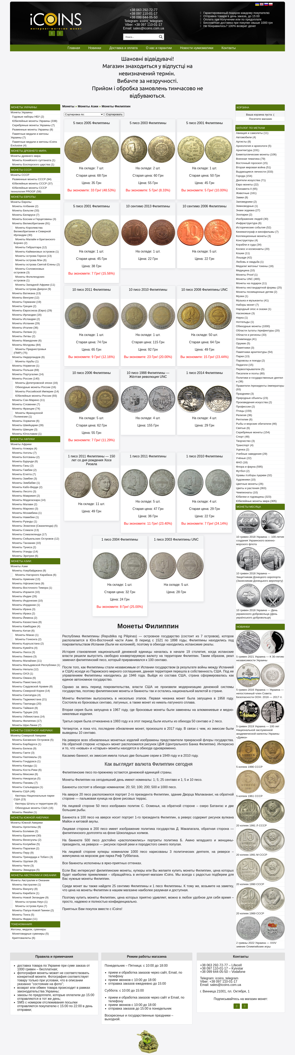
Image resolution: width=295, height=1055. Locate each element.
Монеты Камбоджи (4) (25, 626)
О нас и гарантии (159, 48)
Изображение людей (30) (252, 218)
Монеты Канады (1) (24, 765)
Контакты (228, 48)
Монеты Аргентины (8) (26, 826)
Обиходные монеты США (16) (33, 807)
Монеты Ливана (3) (24, 656)
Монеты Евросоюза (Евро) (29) (31, 310)
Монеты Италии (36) (24, 327)
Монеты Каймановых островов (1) (36, 251)
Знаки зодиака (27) (248, 210)
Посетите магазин (260, 118)
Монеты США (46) (23, 791)
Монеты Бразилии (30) (26, 835)
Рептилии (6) (244, 419)
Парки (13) (243, 356)
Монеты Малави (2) (24, 504)
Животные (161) (246, 193)
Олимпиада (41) (246, 339)
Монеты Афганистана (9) (27, 583)
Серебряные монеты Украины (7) (33, 125)
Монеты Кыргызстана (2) (27, 643)
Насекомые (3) (245, 313)
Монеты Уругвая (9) (24, 861)
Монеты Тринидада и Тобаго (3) (32, 857)
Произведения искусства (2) (254, 402)
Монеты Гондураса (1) (26, 761)
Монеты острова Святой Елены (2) (37, 264)
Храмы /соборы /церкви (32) (254, 475)
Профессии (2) (245, 406)
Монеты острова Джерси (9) (32, 289)
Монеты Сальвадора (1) (27, 787)
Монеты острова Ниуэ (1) (31, 901)
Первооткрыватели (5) (250, 369)
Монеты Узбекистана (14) (28, 716)
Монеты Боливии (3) (24, 831)
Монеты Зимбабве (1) (25, 482)
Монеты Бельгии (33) (25, 210)
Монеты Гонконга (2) (27, 639)
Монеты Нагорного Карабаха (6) (35, 574)
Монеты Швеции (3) (24, 429)
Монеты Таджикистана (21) (29, 699)
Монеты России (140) (25, 378)
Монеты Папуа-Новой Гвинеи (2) (32, 910)
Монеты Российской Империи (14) (36, 391)
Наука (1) (242, 317)
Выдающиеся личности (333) (254, 171)
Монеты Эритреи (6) (24, 555)
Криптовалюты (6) (23, 937)
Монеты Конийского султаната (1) (33, 160)
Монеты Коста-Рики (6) (26, 769)
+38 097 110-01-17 (144, 13)
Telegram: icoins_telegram (143, 21)
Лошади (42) (244, 257)
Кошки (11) (243, 253)
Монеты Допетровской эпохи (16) (36, 382)
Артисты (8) (243, 141)
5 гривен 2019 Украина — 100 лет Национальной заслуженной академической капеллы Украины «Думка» (257, 732)
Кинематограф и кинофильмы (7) (257, 231)
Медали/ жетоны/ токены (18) (254, 266)
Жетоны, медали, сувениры (28, 929)
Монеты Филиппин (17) (26, 720)
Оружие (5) (243, 343)
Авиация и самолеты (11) (252, 133)
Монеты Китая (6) (23, 630)
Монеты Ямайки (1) (24, 812)
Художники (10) (245, 479)
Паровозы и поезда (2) (250, 360)
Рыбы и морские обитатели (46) (256, 423)
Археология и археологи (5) (253, 145)
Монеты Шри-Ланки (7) (26, 725)
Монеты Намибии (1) (25, 517)
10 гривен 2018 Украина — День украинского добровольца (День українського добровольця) (257, 614)
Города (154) (244, 175)
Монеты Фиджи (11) (24, 918)
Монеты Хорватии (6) (25, 420)
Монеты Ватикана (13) (26, 293)
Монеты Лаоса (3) (23, 652)
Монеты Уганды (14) (24, 551)
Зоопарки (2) (244, 214)
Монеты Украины (22, 112)
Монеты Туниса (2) (23, 547)
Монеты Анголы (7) (24, 452)
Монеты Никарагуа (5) (26, 778)
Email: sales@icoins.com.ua (143, 28)
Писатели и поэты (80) (250, 373)
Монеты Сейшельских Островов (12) (35, 538)
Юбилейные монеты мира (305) (256, 501)
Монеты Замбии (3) (24, 478)
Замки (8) (242, 197)
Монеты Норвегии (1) (25, 365)
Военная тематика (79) (250, 158)
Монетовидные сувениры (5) (30, 933)
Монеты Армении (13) (25, 579)
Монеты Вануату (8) (24, 888)
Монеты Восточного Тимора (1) (31, 587)
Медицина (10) (245, 270)
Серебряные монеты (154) (253, 432)
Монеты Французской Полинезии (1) (28, 414)
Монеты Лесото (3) (23, 491)
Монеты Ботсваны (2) (25, 457)
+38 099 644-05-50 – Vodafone (222, 971)
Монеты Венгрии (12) (25, 297)
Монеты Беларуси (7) (25, 214)
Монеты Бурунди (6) (24, 461)
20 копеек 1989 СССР (250, 913)
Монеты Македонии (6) (26, 340)
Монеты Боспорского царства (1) (32, 164)
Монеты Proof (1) (247, 274)
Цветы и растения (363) (251, 488)
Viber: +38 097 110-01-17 (143, 24)
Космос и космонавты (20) (252, 248)
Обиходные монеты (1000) (253, 326)
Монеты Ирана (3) (23, 609)
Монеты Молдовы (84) (26, 344)
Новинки (94, 48)
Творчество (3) (245, 440)
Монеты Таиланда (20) (26, 703)
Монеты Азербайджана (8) (28, 570)
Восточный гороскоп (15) (252, 163)
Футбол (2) (243, 471)
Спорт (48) (243, 436)
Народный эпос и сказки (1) (253, 309)
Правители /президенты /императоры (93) (260, 387)
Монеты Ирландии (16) (26, 314)
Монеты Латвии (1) (23, 331)
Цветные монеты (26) (249, 483)
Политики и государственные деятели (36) (259, 379)
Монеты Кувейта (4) (24, 647)
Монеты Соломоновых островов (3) (29, 270)
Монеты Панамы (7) (24, 782)
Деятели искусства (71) (251, 180)
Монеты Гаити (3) (22, 752)
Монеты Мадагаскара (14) (28, 500)
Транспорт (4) (244, 445)
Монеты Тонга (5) (22, 914)
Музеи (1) (242, 296)
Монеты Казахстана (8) (26, 622)
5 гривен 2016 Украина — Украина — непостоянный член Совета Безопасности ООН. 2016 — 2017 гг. (260, 693)
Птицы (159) (244, 410)
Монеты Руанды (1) (24, 521)
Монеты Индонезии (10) (27, 600)
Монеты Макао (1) (26, 634)
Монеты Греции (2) (23, 306)
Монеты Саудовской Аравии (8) (32, 686)
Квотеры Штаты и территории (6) (35, 803)
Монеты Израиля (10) (25, 592)
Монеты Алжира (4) (24, 448)
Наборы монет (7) (247, 304)
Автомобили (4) (246, 137)
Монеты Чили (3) (22, 865)
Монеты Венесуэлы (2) (26, 839)
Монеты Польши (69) (25, 369)
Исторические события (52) (253, 227)
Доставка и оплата (123, 48)
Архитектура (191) (247, 150)
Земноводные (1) (247, 206)
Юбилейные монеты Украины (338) (34, 120)
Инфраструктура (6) (249, 223)
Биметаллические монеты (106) (256, 154)
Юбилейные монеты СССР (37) (32, 183)
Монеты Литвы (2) (23, 336)
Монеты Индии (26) (24, 596)
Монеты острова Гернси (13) (33, 255)
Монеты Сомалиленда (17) (29, 534)
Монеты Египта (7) (23, 474)
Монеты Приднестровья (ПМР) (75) (30, 351)
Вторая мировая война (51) (253, 167)
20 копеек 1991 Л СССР (251, 825)
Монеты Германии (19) (26, 301)
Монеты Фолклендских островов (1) (29, 278)
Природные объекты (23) (252, 398)
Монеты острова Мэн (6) (30, 260)
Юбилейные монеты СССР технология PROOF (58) (29, 189)
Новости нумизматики (196, 48)
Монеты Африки (21, 444)
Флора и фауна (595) (249, 466)
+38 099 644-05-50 (144, 17)
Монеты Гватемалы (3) (26, 757)
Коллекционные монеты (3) (253, 236)
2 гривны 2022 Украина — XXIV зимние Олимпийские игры (256, 944)
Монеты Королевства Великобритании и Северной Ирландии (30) (32, 231)
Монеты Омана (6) (23, 677)
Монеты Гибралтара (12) (30, 247)
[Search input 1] (141, 37)
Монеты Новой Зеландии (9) (30, 897)
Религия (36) (244, 415)
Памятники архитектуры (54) (254, 352)
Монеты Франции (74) (25, 408)
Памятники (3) (245, 347)
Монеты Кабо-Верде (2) (26, 487)
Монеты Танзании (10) (26, 542)
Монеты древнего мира (26, 155)
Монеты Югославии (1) (26, 433)
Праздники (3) (245, 393)
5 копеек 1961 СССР (249, 796)
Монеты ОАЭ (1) (22, 673)
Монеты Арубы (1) (26, 361)
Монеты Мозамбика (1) (26, 512)
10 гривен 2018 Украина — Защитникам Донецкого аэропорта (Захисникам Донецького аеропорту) (259, 577)
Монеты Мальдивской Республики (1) (35, 665)
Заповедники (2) (246, 201)
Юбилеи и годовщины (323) (253, 496)
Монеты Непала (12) (25, 669)
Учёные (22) (244, 458)
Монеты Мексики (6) (24, 774)
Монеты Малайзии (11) (26, 660)
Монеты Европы (21, 201)
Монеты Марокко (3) (24, 508)
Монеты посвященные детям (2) (256, 291)
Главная (74, 48)
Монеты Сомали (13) (25, 530)
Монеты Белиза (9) (23, 748)
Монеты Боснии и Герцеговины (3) (33, 219)
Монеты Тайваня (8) (24, 707)
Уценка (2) (242, 449)
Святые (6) (243, 428)
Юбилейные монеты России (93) (35, 395)
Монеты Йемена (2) (24, 617)
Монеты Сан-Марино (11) (28, 400)
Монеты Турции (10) (24, 712)
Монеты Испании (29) (25, 323)
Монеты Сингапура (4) (26, 695)
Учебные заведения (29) (251, 453)
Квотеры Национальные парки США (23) (34, 797)
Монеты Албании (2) (24, 206)
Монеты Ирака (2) (23, 613)
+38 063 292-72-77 (144, 10)
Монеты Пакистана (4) (26, 682)
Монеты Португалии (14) (27, 374)
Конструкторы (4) (247, 240)
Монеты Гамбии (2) (24, 469)
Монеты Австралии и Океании (30, 880)
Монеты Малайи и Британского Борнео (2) (34, 241)
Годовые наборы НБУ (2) (27, 116)
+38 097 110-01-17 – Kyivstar (221, 968)
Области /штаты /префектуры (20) (258, 330)
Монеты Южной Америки (27, 822)
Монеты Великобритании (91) (30, 223)
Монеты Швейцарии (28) (27, 425)
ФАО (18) (242, 462)
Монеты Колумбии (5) (25, 844)
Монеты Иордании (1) (25, 604)
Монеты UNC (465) (248, 279)
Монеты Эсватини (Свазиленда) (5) (34, 525)
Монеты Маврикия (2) (25, 495)
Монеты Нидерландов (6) (28, 357)
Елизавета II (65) (247, 188)
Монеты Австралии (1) (26, 884)
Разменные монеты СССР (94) (31, 179)
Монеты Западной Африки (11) (34, 284)
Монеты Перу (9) (22, 852)
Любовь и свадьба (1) (250, 261)
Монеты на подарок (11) (251, 283)
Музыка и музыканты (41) (252, 300)
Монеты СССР (20, 174)
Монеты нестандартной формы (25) (259, 287)
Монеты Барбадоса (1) (26, 744)
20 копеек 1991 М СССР (251, 854)
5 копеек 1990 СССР (249, 766)
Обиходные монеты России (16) (35, 387)
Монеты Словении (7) (25, 404)
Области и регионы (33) (251, 334)
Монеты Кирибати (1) (25, 893)
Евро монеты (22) (247, 184)
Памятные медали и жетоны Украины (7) (30, 135)
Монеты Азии (19, 566)
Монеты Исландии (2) (25, 319)
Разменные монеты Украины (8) (32, 129)
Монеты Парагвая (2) (25, 848)
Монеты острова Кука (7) (30, 906)
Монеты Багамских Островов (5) (32, 739)
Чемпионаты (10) (247, 492)
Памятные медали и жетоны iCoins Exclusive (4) (34, 143)
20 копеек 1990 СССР (250, 884)
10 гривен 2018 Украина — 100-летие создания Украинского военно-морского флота (260, 540)
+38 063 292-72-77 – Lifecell (221, 965)
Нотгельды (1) (245, 321)
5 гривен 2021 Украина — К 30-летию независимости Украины (260, 658)
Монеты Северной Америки (28, 735)
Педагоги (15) (244, 364)
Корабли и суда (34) (248, 244)
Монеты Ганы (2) (22, 465)
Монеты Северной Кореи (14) (30, 690)
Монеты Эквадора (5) (25, 869)
